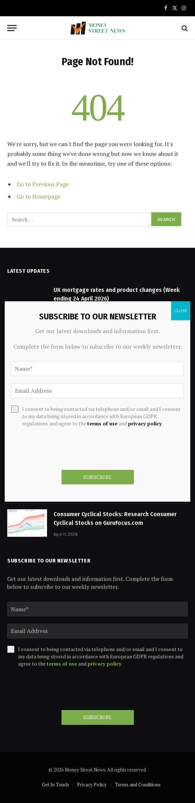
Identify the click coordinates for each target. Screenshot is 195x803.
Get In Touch (55, 784)
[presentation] (62, 689)
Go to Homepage (38, 196)
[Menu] (12, 28)
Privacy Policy (92, 784)
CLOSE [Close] (180, 310)
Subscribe (97, 717)
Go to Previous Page (43, 184)
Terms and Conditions (138, 784)
